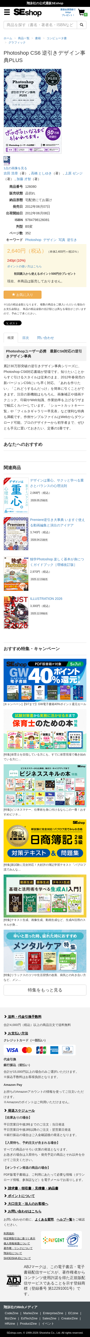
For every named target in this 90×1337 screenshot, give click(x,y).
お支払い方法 (16, 1033)
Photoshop (33, 240)
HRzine (10, 1323)
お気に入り (22, 295)
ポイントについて (19, 1196)
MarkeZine (30, 1313)
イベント (48, 1323)
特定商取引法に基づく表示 (19, 1238)
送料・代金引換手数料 (23, 1017)
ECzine (73, 1313)
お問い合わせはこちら (23, 1211)
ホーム (8, 38)
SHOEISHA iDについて (17, 1258)
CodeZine (11, 1313)
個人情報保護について (17, 1243)
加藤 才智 (24, 179)
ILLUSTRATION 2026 (46, 599)
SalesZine (49, 1318)
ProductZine (28, 1323)
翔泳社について (13, 1253)
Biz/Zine (10, 1318)
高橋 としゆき (41, 173)
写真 (62, 240)
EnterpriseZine (53, 1313)
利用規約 (9, 1233)
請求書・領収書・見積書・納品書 (31, 1188)
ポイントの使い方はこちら (24, 266)
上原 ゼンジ (74, 173)
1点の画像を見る (15, 168)
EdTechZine (29, 1318)
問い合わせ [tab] (45, 338)
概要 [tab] (10, 338)
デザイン (50, 240)
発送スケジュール (19, 1110)
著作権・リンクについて (18, 1248)
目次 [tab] (25, 338)
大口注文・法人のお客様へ (26, 1204)
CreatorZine (69, 1318)
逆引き (72, 240)
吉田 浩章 (11, 173)
